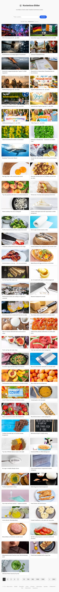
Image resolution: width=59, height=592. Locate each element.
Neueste (36, 21)
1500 (42, 579)
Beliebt (15, 586)
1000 (37, 579)
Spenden (46, 586)
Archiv (27, 586)
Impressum (35, 588)
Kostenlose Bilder (29, 5)
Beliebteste (31, 21)
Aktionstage (39, 586)
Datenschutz (28, 588)
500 (33, 579)
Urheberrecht (52, 586)
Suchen (43, 17)
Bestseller (21, 586)
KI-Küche (32, 586)
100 (28, 579)
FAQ (22, 588)
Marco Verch (9, 586)
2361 (53, 579)
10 (24, 579)
